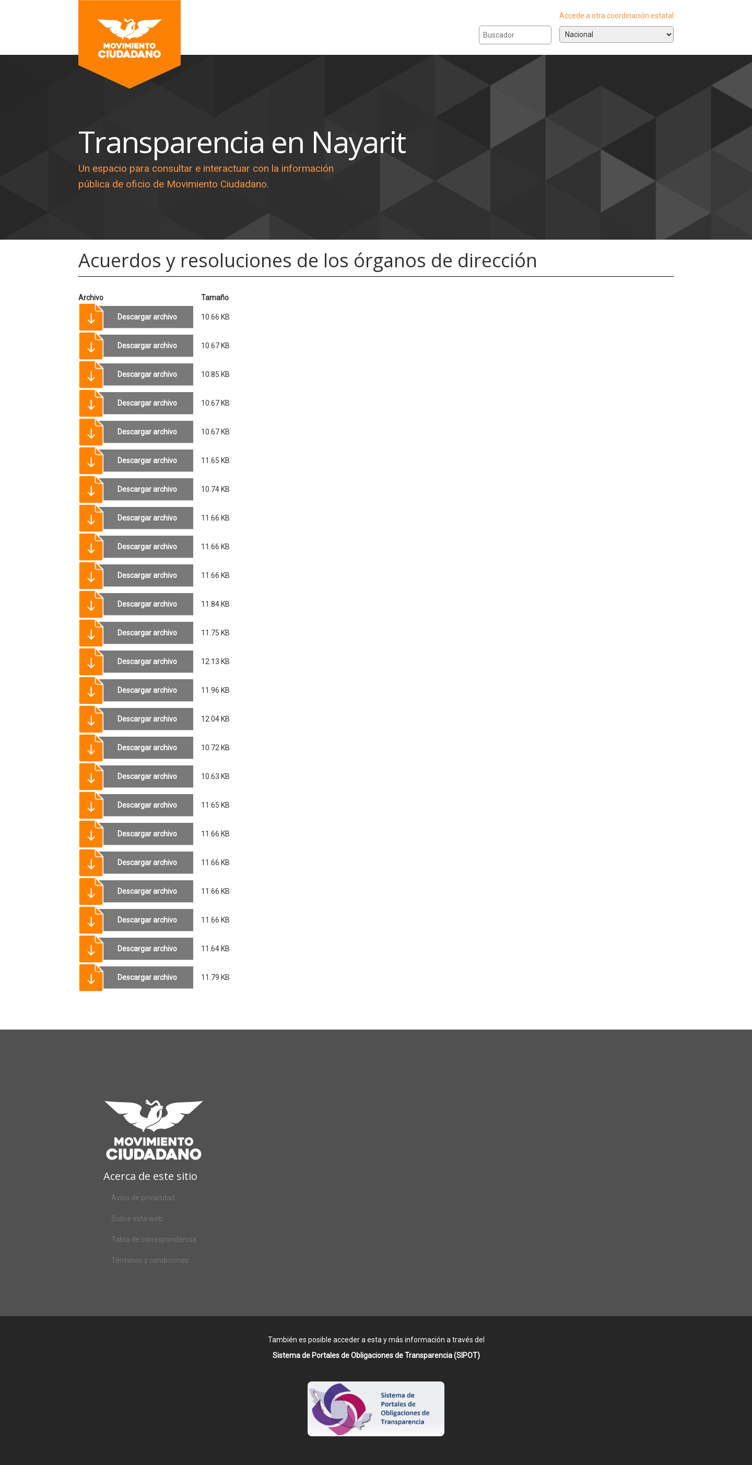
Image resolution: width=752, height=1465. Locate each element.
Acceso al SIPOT (376, 1418)
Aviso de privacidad (143, 1198)
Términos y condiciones (150, 1260)
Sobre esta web (137, 1218)
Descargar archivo (147, 317)
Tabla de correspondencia (153, 1239)
